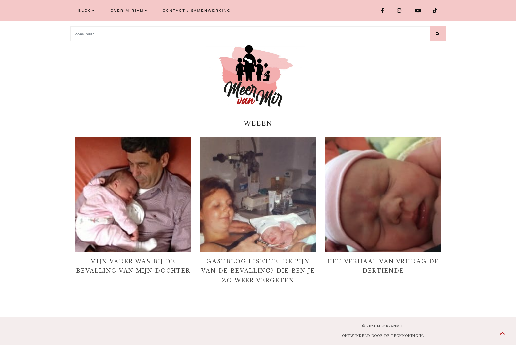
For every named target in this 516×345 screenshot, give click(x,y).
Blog (85, 10)
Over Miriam (126, 10)
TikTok (435, 10)
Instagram (400, 10)
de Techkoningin (403, 336)
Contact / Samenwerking (197, 10)
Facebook (382, 10)
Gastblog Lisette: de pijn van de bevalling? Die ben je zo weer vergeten (258, 271)
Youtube (418, 10)
